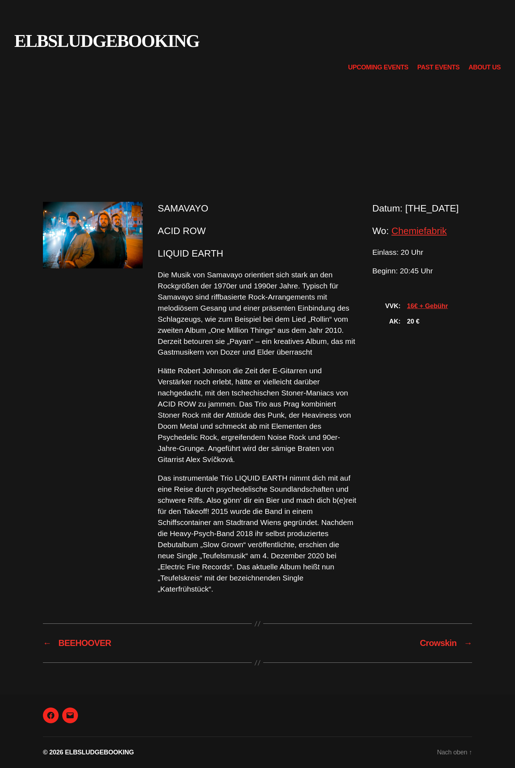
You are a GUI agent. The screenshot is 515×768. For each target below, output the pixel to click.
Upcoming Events (378, 67)
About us (485, 67)
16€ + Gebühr (427, 306)
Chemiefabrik (419, 230)
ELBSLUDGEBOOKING (106, 41)
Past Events (438, 67)
